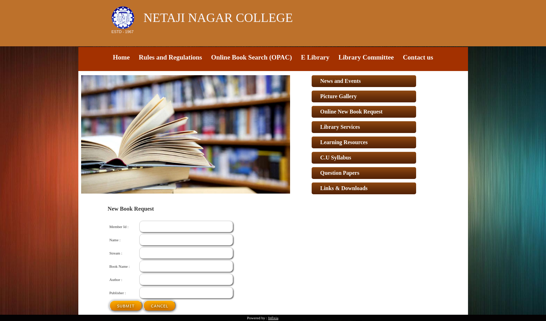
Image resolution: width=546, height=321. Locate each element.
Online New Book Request (351, 112)
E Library (315, 57)
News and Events (340, 81)
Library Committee (366, 57)
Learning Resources (344, 142)
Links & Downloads (344, 188)
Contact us (418, 57)
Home (121, 57)
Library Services (340, 127)
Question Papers (339, 173)
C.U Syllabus (335, 157)
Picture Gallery (338, 96)
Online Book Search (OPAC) (251, 57)
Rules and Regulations (170, 57)
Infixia (273, 318)
